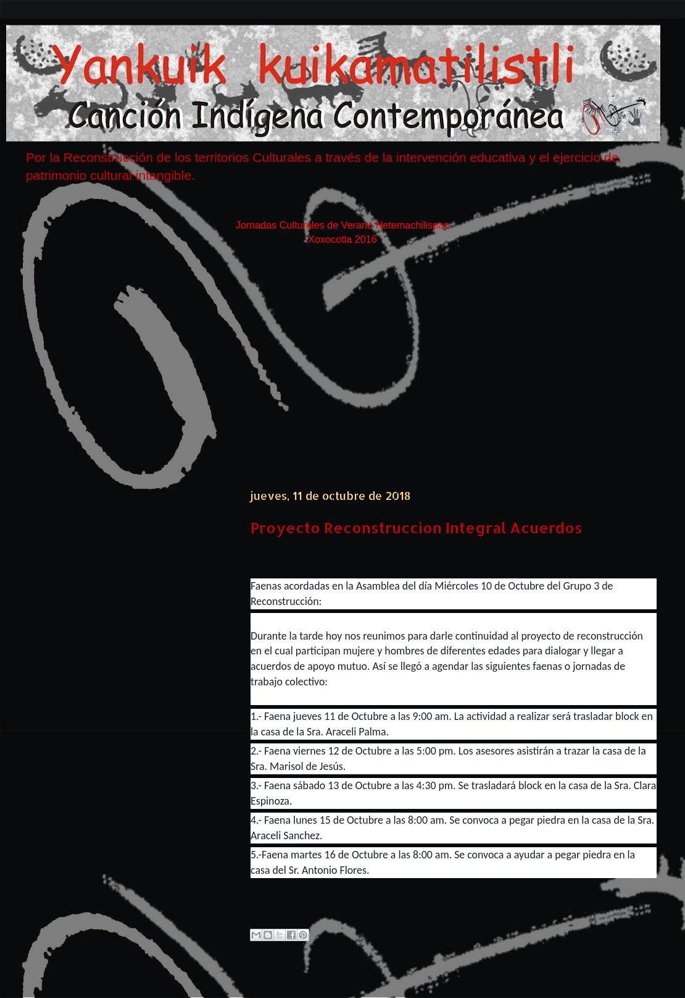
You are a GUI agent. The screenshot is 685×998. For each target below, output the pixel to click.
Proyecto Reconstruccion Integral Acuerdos (417, 527)
